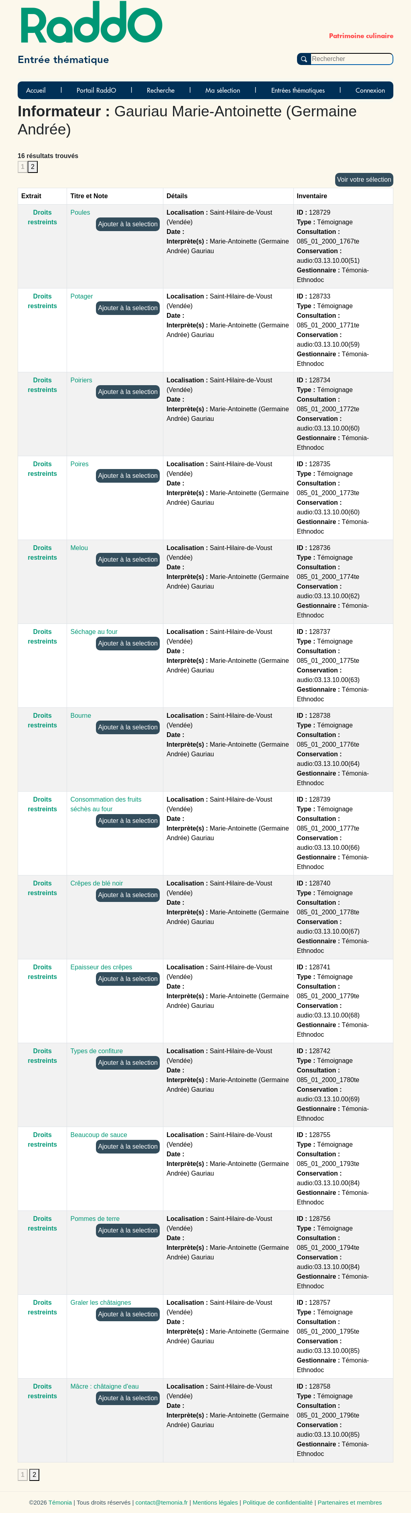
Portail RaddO (96, 90)
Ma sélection (223, 90)
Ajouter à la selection (128, 224)
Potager (81, 296)
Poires (79, 464)
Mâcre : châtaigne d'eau (104, 1386)
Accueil (36, 90)
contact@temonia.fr (162, 1502)
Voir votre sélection (364, 179)
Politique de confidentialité (278, 1502)
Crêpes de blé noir (96, 883)
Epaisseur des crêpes (101, 967)
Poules (80, 212)
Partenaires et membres (349, 1502)
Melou (79, 547)
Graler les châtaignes (100, 1302)
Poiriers (81, 380)
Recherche (161, 90)
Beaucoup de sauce (98, 1134)
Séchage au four (93, 631)
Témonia (60, 1502)
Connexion (370, 90)
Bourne (80, 715)
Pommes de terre (95, 1218)
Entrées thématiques (298, 90)
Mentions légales (215, 1502)
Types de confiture (96, 1051)
